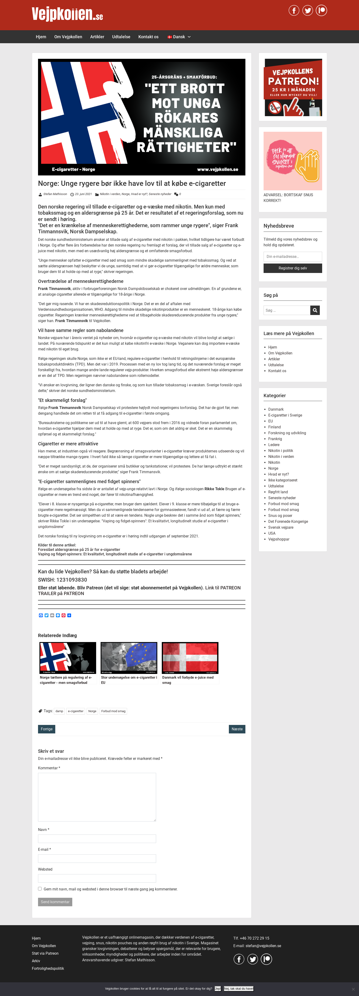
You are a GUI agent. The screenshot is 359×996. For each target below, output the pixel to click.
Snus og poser (280, 515)
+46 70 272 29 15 (254, 938)
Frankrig (275, 439)
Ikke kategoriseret (282, 480)
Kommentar (49, 768)
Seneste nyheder (160, 194)
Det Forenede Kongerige (288, 521)
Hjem (41, 36)
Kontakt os (148, 36)
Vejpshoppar (278, 539)
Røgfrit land (278, 492)
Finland (274, 427)
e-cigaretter (75, 711)
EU (270, 421)
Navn (43, 829)
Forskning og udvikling (287, 433)
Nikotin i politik (280, 450)
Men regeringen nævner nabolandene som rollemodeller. (113, 375)
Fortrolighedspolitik (48, 968)
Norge (126, 194)
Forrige (46, 729)
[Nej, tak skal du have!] (353, 989)
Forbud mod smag (113, 711)
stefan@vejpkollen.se (263, 946)
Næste (237, 729)
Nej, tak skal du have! (238, 988)
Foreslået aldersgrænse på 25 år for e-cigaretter (79, 549)
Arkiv (36, 961)
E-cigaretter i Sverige (285, 415)
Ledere (273, 445)
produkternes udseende (215, 451)
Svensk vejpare (280, 527)
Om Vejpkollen (68, 36)
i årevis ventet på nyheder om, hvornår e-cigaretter (110, 338)
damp (59, 711)
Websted (45, 869)
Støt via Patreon (45, 953)
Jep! (218, 988)
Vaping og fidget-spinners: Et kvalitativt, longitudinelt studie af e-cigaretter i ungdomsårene (115, 554)
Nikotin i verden (110, 194)
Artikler (97, 36)
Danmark (276, 409)
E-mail (44, 849)
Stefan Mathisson (55, 194)
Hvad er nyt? (139, 194)
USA (271, 533)
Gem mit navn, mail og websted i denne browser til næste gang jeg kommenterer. (111, 889)
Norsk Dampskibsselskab (139, 288)
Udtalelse (121, 36)
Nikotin (274, 462)
